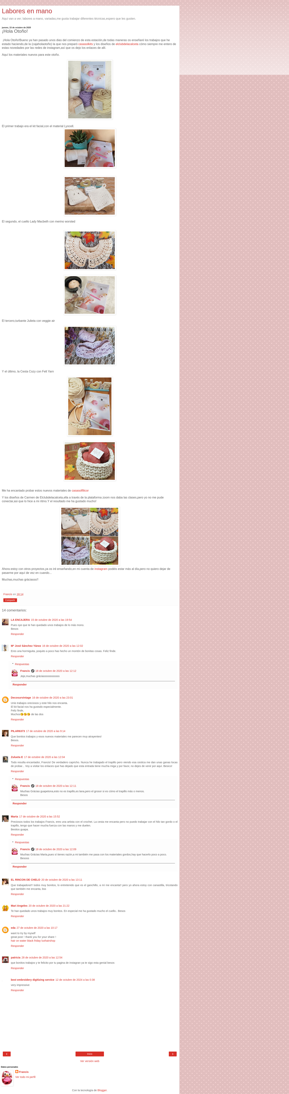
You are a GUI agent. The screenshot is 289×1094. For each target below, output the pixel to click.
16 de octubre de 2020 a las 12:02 (62, 645)
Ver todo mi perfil (25, 1076)
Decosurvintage (21, 697)
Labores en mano (27, 11)
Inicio (89, 1054)
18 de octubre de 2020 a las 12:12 (56, 670)
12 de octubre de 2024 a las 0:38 (75, 979)
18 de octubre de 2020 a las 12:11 (56, 785)
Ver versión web (89, 1061)
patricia (15, 957)
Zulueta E (17, 757)
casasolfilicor (80, 490)
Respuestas (22, 664)
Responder (17, 634)
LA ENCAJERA (20, 619)
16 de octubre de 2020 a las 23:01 (52, 697)
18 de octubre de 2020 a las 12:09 (56, 849)
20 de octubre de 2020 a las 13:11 (61, 879)
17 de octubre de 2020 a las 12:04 (44, 757)
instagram (100, 568)
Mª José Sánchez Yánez (26, 645)
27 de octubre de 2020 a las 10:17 (37, 927)
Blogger (102, 1090)
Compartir (10, 600)
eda (13, 927)
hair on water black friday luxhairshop (33, 940)
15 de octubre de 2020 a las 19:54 (51, 619)
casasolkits (86, 44)
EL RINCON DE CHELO (25, 879)
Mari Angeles (19, 905)
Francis (25, 670)
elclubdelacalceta (127, 44)
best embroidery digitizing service (32, 979)
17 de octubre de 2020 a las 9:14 (45, 731)
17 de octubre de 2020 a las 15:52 (39, 816)
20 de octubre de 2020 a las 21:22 (49, 905)
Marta (14, 816)
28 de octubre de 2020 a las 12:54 (41, 957)
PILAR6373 (18, 731)
